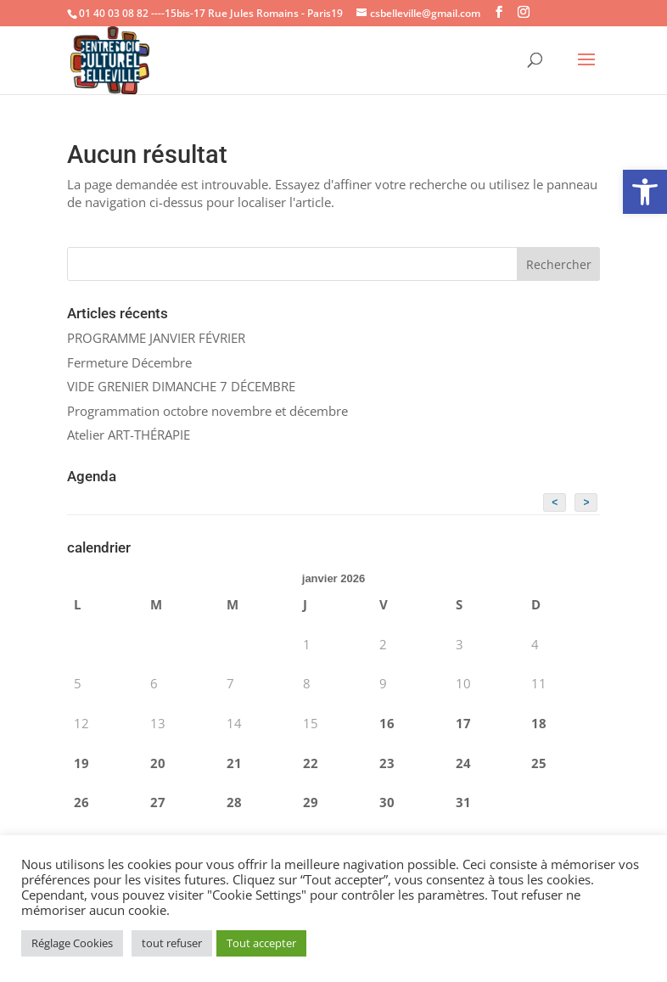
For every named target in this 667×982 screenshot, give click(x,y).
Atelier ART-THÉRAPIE (128, 434)
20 (157, 763)
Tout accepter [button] (261, 943)
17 (463, 723)
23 (387, 763)
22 (310, 763)
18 (538, 723)
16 (387, 723)
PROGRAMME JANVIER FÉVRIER (156, 337)
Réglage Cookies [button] (72, 943)
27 (157, 802)
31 (463, 802)
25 (538, 763)
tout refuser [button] (172, 943)
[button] (645, 192)
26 (81, 802)
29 (310, 802)
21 (234, 763)
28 (234, 802)
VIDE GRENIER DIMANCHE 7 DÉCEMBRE (181, 386)
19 (81, 763)
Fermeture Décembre (129, 362)
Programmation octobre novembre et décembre (207, 410)
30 (387, 802)
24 (463, 763)
